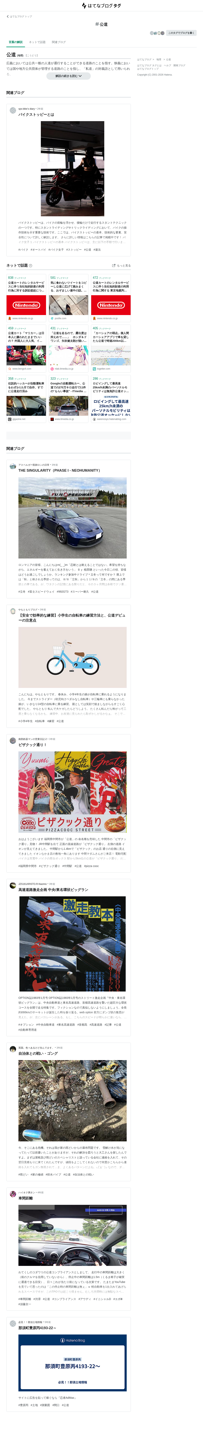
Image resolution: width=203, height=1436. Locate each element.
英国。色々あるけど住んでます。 (36, 1047)
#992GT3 (62, 591)
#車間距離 (24, 1299)
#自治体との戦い (83, 1174)
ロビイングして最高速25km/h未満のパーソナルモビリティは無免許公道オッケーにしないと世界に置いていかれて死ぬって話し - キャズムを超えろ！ (111, 388)
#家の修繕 (37, 1174)
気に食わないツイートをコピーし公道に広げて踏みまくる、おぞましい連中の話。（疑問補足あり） (69, 287)
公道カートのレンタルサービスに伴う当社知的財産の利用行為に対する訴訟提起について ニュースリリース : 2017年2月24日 (26, 287)
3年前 (55, 465)
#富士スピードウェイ (41, 591)
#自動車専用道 (27, 1029)
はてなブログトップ (148, 68)
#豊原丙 (23, 1405)
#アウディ (85, 1299)
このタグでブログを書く (181, 33)
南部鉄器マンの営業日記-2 (32, 739)
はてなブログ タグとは (149, 65)
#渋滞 (37, 1299)
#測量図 (45, 1405)
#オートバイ (38, 249)
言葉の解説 (16, 42)
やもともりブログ (27, 609)
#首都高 (82, 1024)
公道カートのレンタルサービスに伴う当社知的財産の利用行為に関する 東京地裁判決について (111, 287)
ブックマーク (17, 277)
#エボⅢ (118, 1299)
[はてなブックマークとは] (30, 265)
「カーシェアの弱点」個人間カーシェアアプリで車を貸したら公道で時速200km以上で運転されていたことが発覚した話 (111, 337)
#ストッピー (74, 249)
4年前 (40, 1192)
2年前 (40, 108)
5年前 (48, 1322)
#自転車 (40, 721)
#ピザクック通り (49, 866)
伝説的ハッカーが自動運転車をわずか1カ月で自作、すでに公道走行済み (26, 387)
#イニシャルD (102, 1299)
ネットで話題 (37, 42)
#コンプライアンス (64, 1299)
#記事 (108, 1024)
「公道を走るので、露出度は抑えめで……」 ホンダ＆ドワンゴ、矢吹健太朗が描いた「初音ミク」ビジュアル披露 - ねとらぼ (69, 337)
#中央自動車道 (45, 1024)
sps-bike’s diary (26, 108)
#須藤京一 (24, 1304)
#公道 (87, 249)
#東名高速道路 (66, 1024)
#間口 (55, 1405)
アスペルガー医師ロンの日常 (33, 465)
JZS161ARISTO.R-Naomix (32, 884)
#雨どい (23, 1174)
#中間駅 (67, 866)
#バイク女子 (56, 249)
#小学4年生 (25, 721)
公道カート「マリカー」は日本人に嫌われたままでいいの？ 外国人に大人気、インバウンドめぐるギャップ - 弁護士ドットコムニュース (26, 337)
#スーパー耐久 (80, 591)
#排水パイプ (53, 1174)
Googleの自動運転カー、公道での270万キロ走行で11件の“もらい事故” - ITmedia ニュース (68, 388)
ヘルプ (167, 65)
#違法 (97, 249)
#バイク (23, 249)
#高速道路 (96, 1024)
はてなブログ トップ (19, 16)
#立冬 (22, 591)
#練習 (50, 721)
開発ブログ (179, 65)
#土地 (34, 1405)
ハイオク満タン (26, 1192)
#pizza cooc (91, 866)
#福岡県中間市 (27, 866)
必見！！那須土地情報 (30, 1322)
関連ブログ (59, 42)
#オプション (26, 1024)
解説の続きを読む (69, 76)
